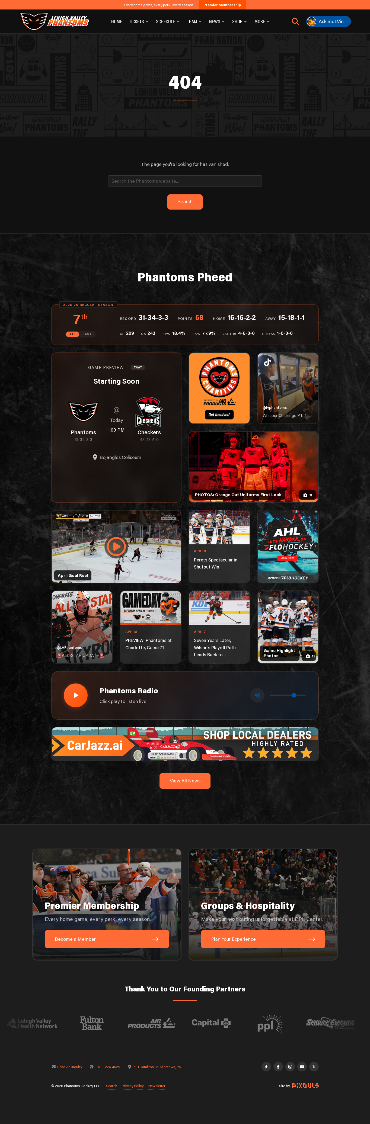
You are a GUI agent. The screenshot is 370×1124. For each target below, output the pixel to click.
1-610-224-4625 (107, 1066)
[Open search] (295, 21)
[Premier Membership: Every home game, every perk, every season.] (106, 905)
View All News (185, 781)
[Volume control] (288, 695)
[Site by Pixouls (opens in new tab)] (305, 1085)
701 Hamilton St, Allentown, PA (157, 1066)
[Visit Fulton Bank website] (104, 1023)
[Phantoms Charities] (219, 388)
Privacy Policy (132, 1085)
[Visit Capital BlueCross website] (223, 1023)
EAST (87, 334)
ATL (72, 334)
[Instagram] (290, 1066)
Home (116, 21)
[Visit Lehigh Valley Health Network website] (44, 1023)
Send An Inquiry (69, 1066)
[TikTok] (266, 1066)
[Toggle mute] (257, 695)
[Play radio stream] (76, 695)
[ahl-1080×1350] (288, 546)
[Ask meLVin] (328, 21)
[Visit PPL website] (283, 1023)
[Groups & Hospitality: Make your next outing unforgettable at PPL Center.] (263, 905)
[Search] (185, 181)
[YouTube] (302, 1066)
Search (111, 1085)
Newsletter (156, 1085)
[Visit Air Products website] (164, 1023)
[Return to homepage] (54, 21)
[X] (314, 1066)
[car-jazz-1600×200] (185, 743)
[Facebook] (278, 1066)
